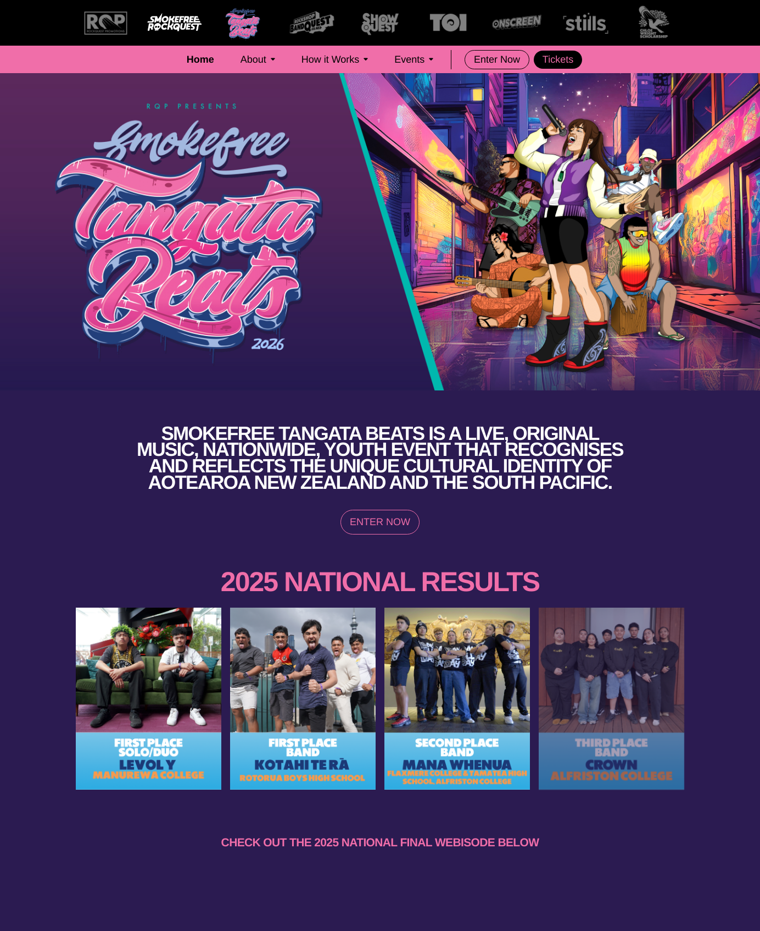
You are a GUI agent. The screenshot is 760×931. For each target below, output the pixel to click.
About (258, 59)
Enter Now (497, 59)
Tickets (558, 59)
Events (413, 59)
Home (200, 59)
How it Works (334, 59)
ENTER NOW (380, 521)
